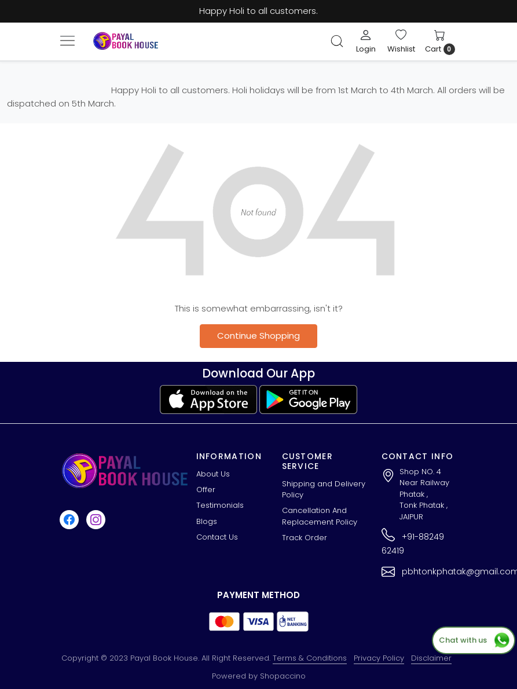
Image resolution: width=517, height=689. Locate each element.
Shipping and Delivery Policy (323, 489)
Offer (205, 489)
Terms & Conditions (310, 658)
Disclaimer (431, 658)
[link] (337, 41)
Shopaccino (283, 675)
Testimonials (220, 505)
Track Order (304, 537)
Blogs (206, 521)
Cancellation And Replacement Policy (319, 516)
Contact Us (217, 537)
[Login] (366, 41)
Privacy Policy (379, 658)
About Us (213, 473)
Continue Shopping (258, 335)
